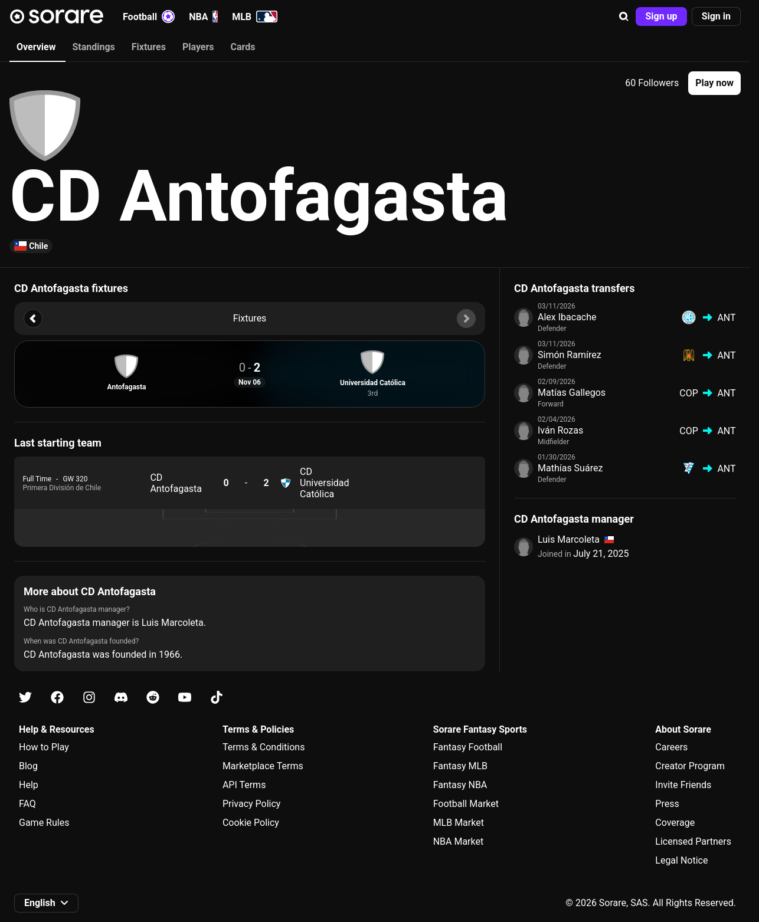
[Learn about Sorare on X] (25, 697)
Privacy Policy (252, 803)
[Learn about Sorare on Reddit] (153, 697)
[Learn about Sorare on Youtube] (185, 697)
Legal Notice (681, 860)
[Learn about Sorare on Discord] (121, 697)
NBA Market (458, 841)
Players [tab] (198, 47)
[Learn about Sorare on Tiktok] (216, 697)
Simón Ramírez (569, 354)
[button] (624, 16)
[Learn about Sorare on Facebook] (57, 697)
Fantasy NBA (460, 784)
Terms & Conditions (264, 747)
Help (28, 784)
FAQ (27, 803)
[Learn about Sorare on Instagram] (89, 697)
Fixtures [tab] (149, 47)
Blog (28, 766)
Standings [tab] (93, 47)
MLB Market (458, 822)
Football (149, 16)
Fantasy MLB (460, 766)
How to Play (44, 747)
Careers (671, 747)
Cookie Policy (251, 822)
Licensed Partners (693, 841)
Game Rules (44, 822)
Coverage (675, 822)
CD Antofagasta (176, 483)
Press (667, 803)
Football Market (466, 803)
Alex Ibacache (567, 317)
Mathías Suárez (570, 468)
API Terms (244, 784)
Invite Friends (683, 784)
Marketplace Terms (263, 766)
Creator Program (690, 766)
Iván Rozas (560, 430)
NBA (203, 16)
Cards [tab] (243, 47)
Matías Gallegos (572, 392)
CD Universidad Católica (324, 483)
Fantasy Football (467, 747)
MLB (254, 16)
